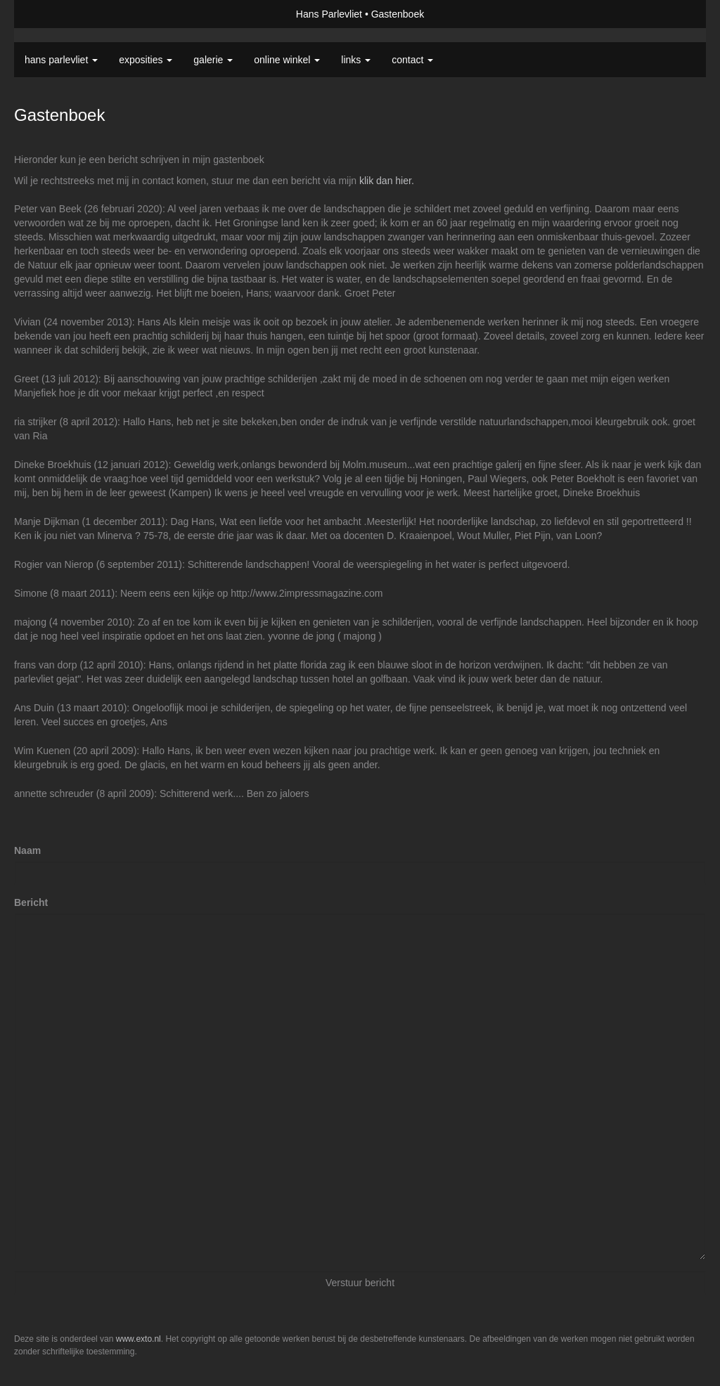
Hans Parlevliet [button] (61, 59)
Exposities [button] (145, 59)
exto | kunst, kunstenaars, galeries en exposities (54, 14)
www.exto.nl (138, 1339)
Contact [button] (412, 59)
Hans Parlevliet (329, 14)
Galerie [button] (213, 59)
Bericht (31, 902)
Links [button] (356, 59)
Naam (27, 850)
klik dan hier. (386, 180)
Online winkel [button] (287, 59)
